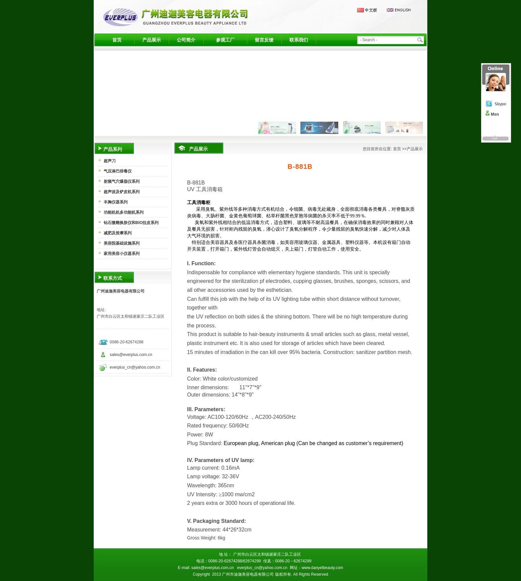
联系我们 (298, 40)
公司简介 (186, 40)
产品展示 (151, 40)
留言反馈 (264, 40)
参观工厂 (225, 40)
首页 (117, 40)
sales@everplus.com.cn (131, 354)
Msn (495, 114)
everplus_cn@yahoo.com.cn (135, 367)
